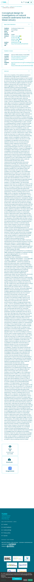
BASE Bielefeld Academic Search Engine (22, 571)
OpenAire (11, 571)
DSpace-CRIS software (12, 542)
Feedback (17, 578)
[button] (28, 2)
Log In (26, 2)
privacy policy (18, 577)
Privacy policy (6, 533)
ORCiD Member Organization (17, 558)
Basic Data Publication (10, 24)
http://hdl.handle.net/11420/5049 (19, 44)
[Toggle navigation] (31, 2)
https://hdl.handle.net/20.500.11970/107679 (22, 65)
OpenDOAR (23, 565)
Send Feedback (6, 527)
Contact (5, 524)
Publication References (16, 6)
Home (2, 6)
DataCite (27, 558)
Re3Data (12, 565)
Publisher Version (8, 51)
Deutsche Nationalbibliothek (8, 559)
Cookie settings (6, 530)
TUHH (7, 6)
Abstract (6, 71)
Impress (4, 535)
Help (24, 2)
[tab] (17, 24)
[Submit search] (22, 2)
